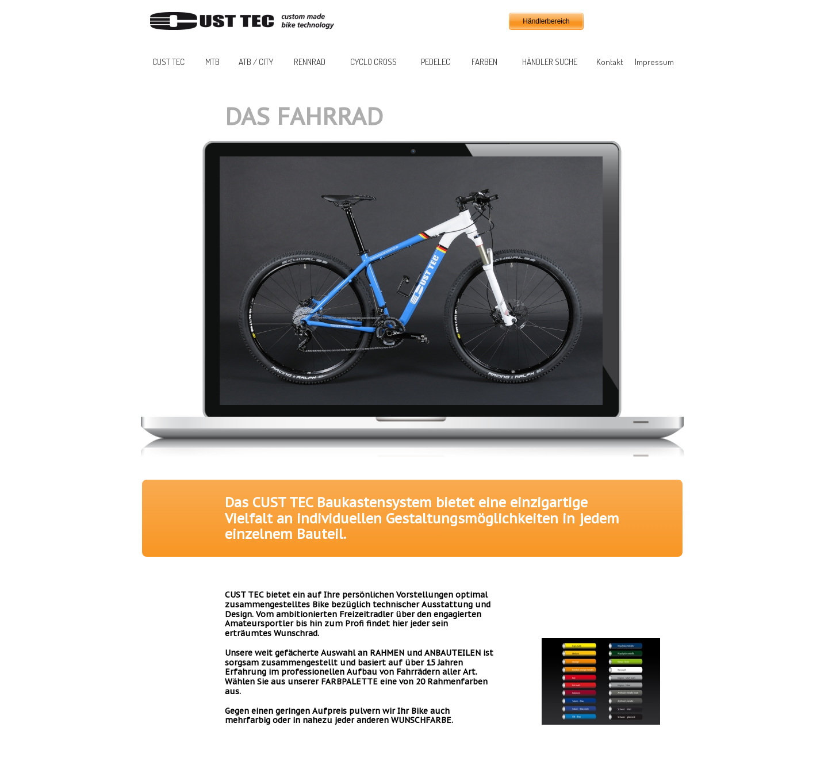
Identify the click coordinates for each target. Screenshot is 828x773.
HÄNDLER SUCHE (549, 61)
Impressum (654, 61)
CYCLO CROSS (373, 61)
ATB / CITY (256, 61)
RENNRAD (309, 61)
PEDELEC (435, 61)
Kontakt (609, 61)
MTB (212, 61)
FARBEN (484, 61)
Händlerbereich (546, 21)
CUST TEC (168, 61)
